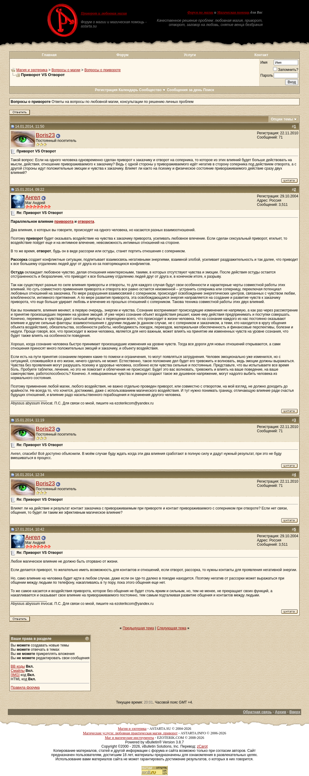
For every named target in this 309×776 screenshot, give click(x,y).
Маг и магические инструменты (129, 738)
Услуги (190, 55)
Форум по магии (200, 12)
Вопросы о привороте (102, 70)
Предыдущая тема (138, 628)
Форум (122, 55)
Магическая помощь (233, 12)
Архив (280, 712)
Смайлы (18, 671)
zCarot (202, 746)
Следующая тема (171, 628)
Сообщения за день (184, 90)
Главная (49, 55)
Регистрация (106, 90)
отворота (86, 221)
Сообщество (152, 90)
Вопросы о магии (66, 70)
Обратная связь (257, 712)
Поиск (208, 90)
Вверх (294, 712)
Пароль (266, 75)
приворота (63, 221)
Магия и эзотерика (31, 70)
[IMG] (15, 675)
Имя (263, 62)
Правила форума (25, 687)
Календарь (128, 90)
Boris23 (45, 135)
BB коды (18, 666)
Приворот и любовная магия (104, 13)
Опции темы (282, 119)
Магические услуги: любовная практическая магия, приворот (130, 733)
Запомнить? (285, 70)
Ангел (32, 197)
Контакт (261, 55)
